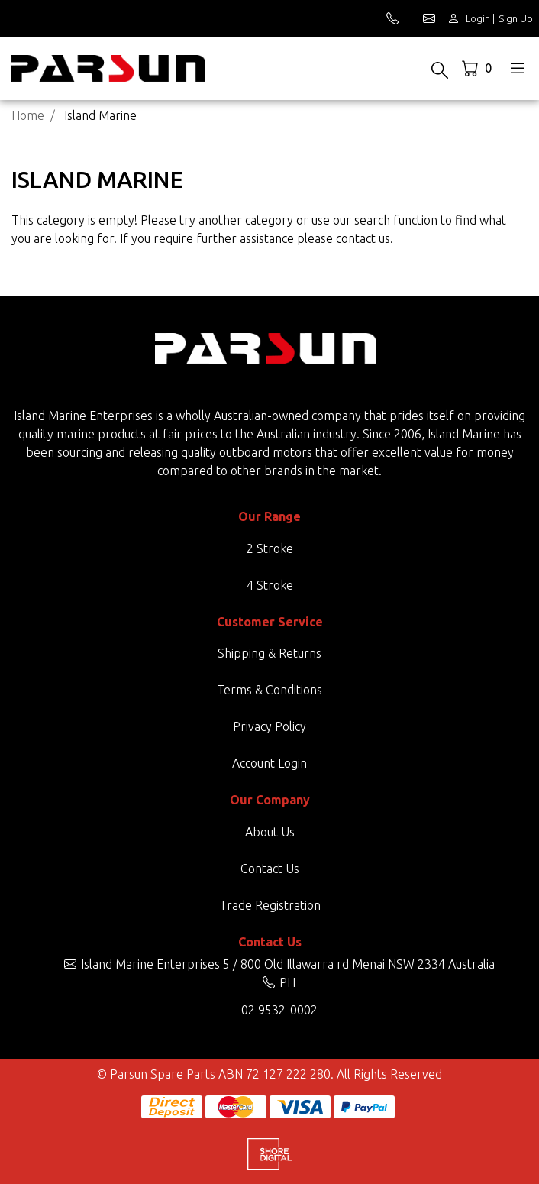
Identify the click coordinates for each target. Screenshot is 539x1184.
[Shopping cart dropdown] (478, 68)
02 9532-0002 (279, 1010)
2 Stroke (270, 548)
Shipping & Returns (269, 653)
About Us (270, 832)
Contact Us (269, 868)
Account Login (269, 763)
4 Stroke (270, 585)
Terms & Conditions (269, 690)
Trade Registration (270, 905)
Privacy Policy (269, 726)
